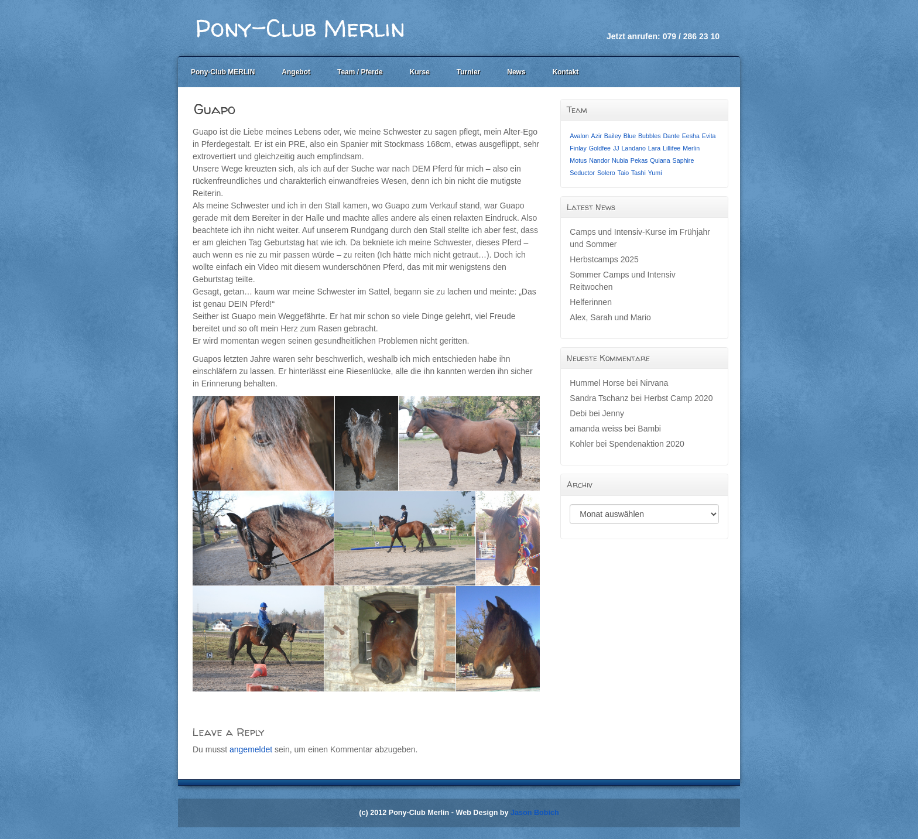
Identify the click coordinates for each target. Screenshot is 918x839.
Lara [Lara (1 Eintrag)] (654, 148)
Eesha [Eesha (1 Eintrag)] (691, 135)
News (516, 72)
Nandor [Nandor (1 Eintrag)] (599, 160)
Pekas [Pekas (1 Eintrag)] (639, 160)
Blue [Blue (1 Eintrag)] (630, 135)
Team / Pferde (360, 72)
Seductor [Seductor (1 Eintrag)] (582, 172)
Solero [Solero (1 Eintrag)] (606, 172)
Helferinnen (591, 302)
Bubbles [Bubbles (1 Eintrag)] (649, 135)
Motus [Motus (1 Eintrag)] (578, 160)
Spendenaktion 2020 (646, 443)
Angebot (296, 72)
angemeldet (251, 749)
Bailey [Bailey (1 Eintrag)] (612, 135)
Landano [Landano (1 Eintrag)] (633, 148)
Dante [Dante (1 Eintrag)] (671, 135)
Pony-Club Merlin (300, 27)
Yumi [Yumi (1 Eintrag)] (655, 172)
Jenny (613, 413)
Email (679, 20)
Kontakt (566, 72)
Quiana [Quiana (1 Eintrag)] (660, 160)
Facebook (695, 20)
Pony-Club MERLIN (223, 72)
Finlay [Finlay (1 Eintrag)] (578, 148)
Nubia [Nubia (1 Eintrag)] (620, 160)
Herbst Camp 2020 (678, 398)
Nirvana (654, 383)
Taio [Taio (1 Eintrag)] (623, 172)
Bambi (649, 428)
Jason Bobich (535, 813)
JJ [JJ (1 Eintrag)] (616, 148)
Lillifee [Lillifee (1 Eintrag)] (671, 148)
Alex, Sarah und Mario (610, 317)
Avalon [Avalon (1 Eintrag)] (579, 135)
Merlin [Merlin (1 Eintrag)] (691, 148)
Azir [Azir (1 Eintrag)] (596, 135)
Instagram (711, 20)
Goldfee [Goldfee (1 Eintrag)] (600, 148)
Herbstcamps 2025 (604, 259)
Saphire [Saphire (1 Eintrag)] (683, 160)
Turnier (468, 72)
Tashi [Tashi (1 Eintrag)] (638, 172)
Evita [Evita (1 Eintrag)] (709, 135)
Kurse (420, 72)
